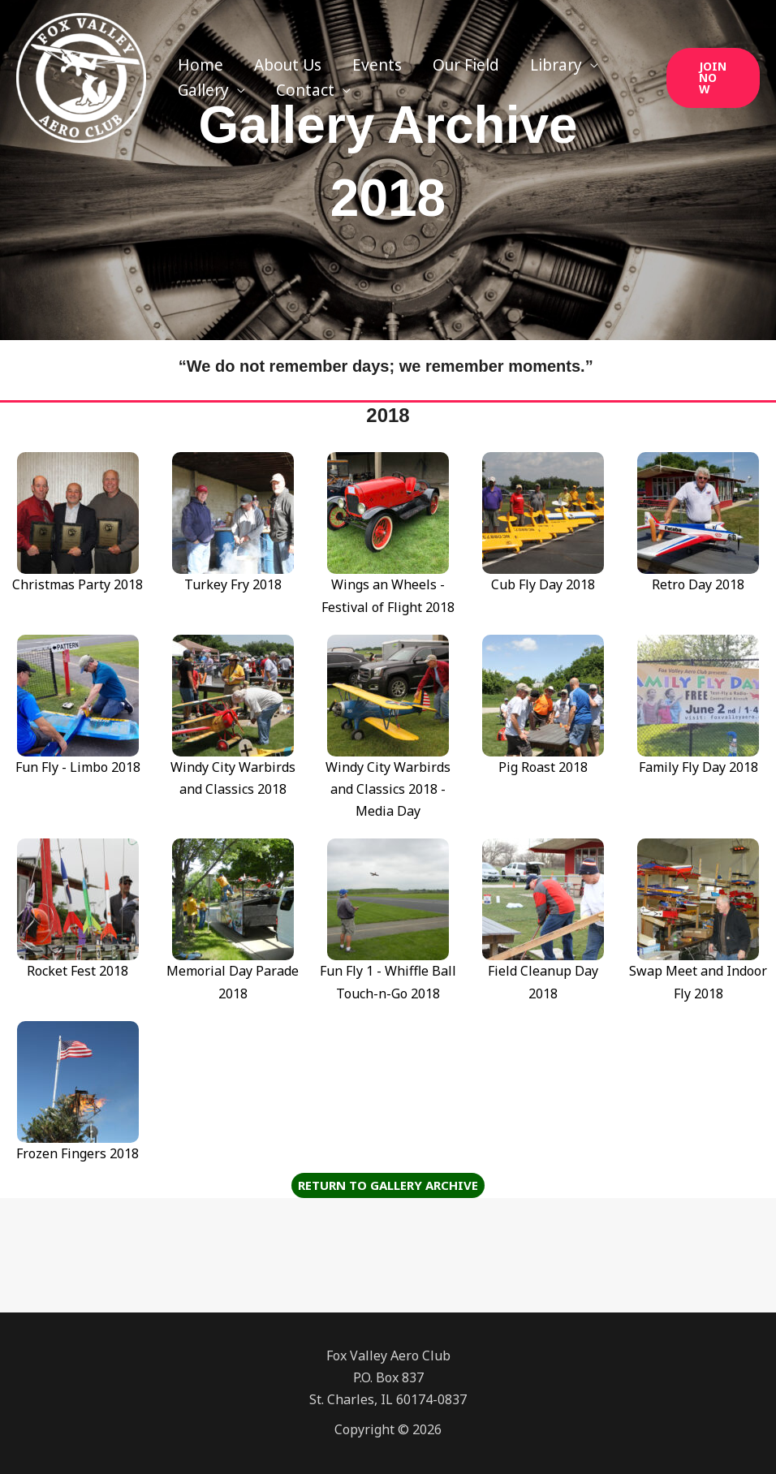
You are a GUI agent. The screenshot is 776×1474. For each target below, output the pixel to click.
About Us (287, 64)
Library (556, 64)
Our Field (466, 64)
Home (200, 64)
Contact (305, 90)
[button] (713, 78)
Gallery (203, 90)
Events (377, 64)
